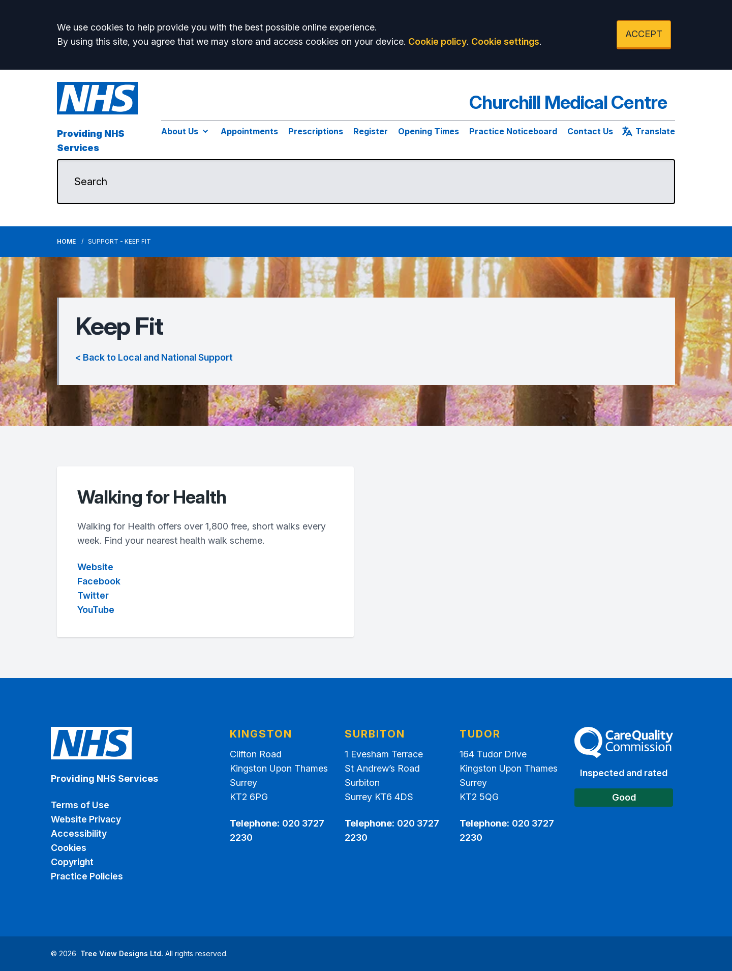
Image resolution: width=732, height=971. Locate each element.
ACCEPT (643, 33)
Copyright (72, 862)
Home (66, 241)
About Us (185, 131)
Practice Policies (87, 876)
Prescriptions (315, 131)
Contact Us (590, 131)
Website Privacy (86, 819)
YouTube (95, 609)
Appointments (249, 131)
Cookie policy (437, 41)
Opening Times (428, 131)
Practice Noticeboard (513, 131)
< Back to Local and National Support (154, 357)
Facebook (98, 581)
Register (370, 131)
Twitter (93, 595)
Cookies (68, 847)
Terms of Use (80, 805)
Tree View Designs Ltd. (121, 953)
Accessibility (79, 833)
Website (95, 567)
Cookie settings (505, 41)
